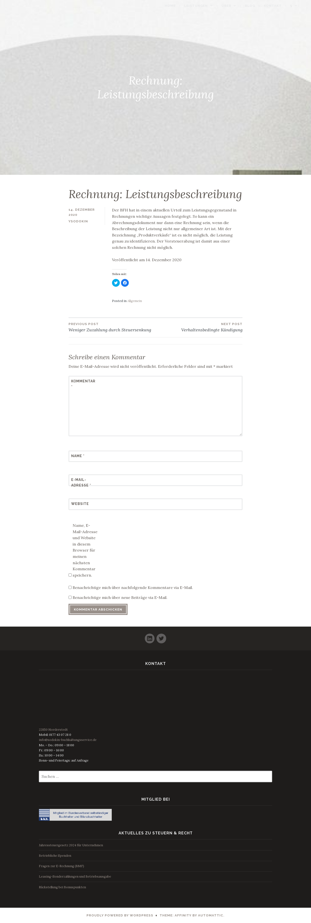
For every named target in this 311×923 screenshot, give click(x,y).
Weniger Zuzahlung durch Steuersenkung (112, 327)
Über (234, 6)
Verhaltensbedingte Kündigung (199, 327)
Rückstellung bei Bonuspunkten (62, 887)
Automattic (210, 915)
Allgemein (134, 301)
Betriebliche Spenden (55, 856)
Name (78, 456)
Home (177, 6)
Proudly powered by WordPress (119, 915)
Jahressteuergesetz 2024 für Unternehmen (71, 845)
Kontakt (280, 6)
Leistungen (203, 6)
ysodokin (78, 221)
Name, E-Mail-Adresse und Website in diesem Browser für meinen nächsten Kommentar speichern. (85, 550)
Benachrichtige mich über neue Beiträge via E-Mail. (120, 597)
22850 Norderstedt (53, 730)
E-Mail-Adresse (81, 482)
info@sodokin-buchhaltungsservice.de (67, 740)
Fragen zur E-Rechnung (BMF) (61, 866)
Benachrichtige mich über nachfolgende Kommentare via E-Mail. (133, 587)
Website (80, 504)
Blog (257, 6)
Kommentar (83, 383)
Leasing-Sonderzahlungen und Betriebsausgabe (75, 876)
